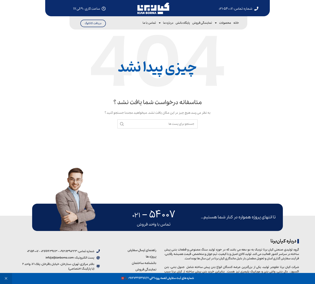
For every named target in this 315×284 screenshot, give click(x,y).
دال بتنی (282, 272)
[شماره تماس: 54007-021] (256, 9)
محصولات (222, 22)
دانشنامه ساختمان (144, 263)
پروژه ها (151, 256)
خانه (236, 23)
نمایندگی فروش (202, 23)
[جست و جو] (157, 124)
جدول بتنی (178, 267)
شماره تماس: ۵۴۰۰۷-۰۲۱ (235, 8)
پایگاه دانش (183, 23)
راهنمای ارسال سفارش (142, 250)
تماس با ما (149, 23)
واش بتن (269, 272)
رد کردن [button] (6, 278)
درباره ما (165, 22)
